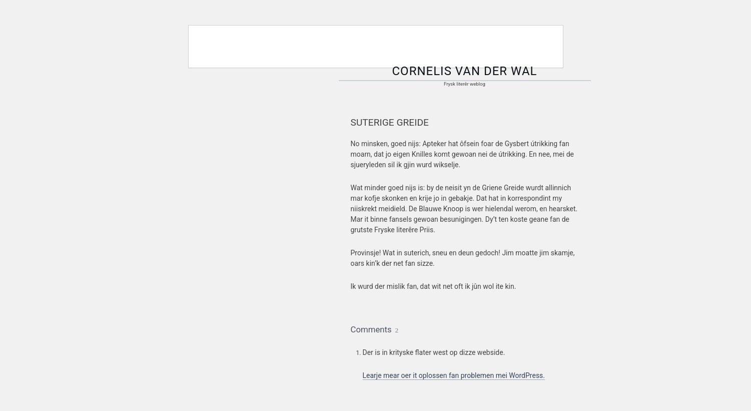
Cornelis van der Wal (464, 71)
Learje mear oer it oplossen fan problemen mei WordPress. (454, 375)
